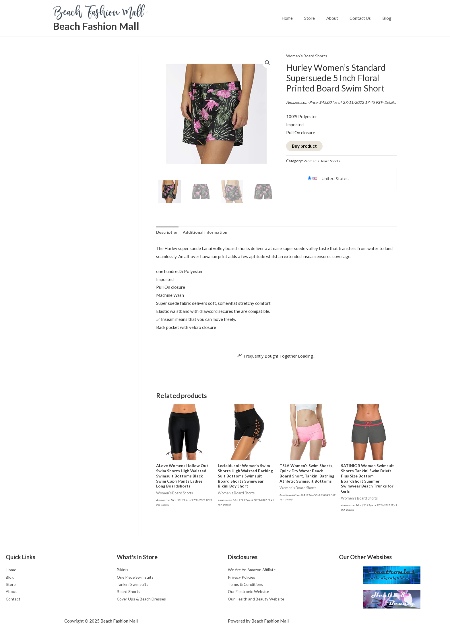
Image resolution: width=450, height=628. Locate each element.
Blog (388, 18)
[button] (267, 63)
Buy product (304, 153)
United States (335, 186)
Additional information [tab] (207, 232)
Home (300, 18)
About (339, 18)
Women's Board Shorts (307, 55)
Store (319, 18)
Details (292, 110)
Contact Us (364, 18)
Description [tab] (168, 232)
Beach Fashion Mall (96, 26)
